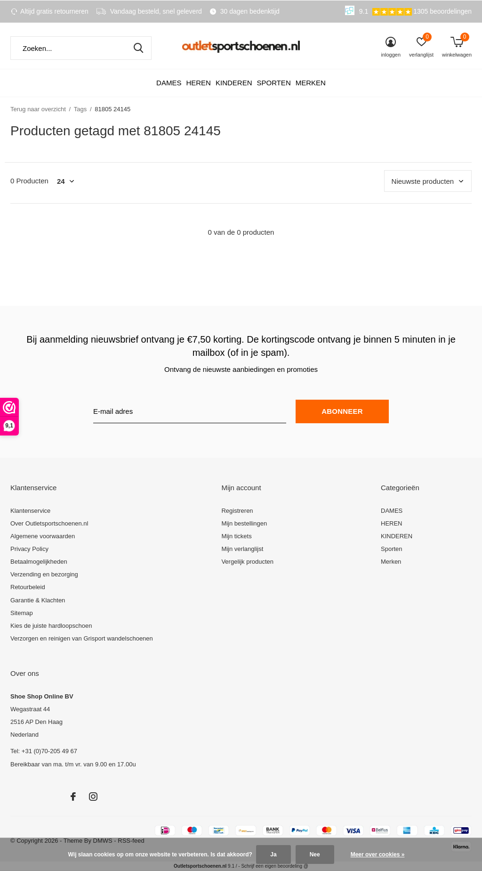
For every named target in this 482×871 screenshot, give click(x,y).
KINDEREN (234, 83)
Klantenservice (30, 510)
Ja (273, 854)
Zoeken (138, 48)
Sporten (273, 83)
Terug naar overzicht (38, 109)
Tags (80, 109)
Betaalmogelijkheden (38, 561)
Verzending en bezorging (44, 574)
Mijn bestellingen (244, 523)
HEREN (198, 83)
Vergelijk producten (247, 561)
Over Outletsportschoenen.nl (49, 523)
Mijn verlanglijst (242, 548)
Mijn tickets (236, 536)
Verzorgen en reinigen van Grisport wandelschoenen (81, 638)
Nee (315, 854)
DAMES (168, 83)
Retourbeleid (27, 587)
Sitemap (21, 612)
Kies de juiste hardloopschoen (51, 625)
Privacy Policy (29, 548)
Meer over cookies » (378, 854)
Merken (311, 83)
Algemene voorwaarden (42, 536)
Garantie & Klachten (37, 600)
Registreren (237, 510)
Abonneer (341, 411)
